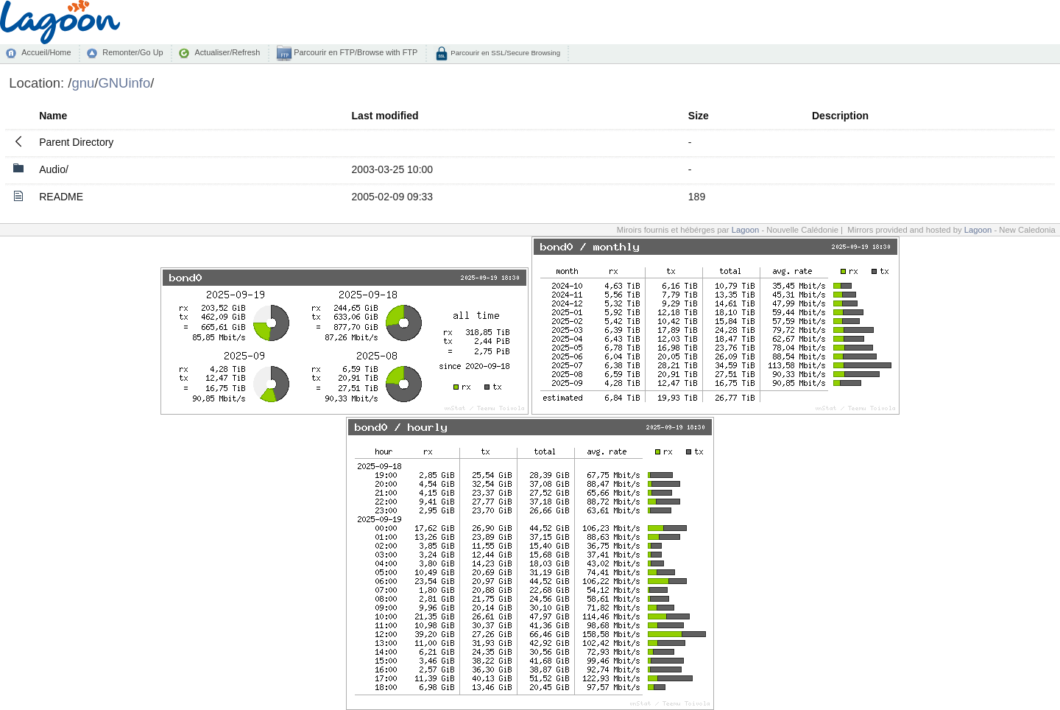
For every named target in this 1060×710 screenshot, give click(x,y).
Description (840, 116)
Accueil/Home (46, 52)
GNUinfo (124, 83)
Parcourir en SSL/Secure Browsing (504, 53)
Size (698, 116)
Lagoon (746, 229)
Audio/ (53, 169)
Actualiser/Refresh (227, 52)
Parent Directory (76, 142)
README (61, 197)
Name (53, 116)
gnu (82, 83)
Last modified (385, 116)
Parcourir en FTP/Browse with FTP (354, 52)
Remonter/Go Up (132, 52)
